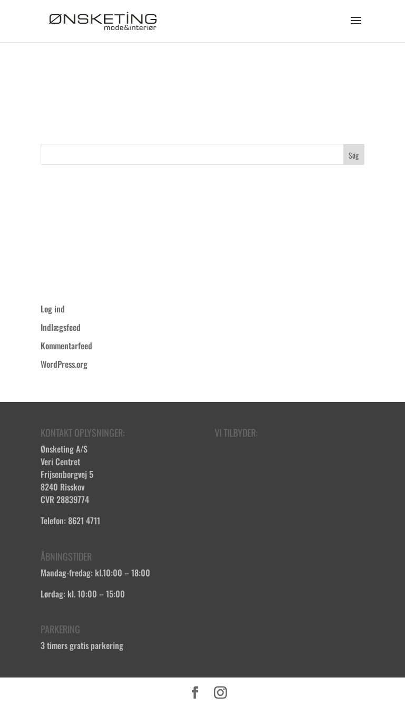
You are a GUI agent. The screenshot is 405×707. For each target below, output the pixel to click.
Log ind (53, 308)
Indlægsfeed (61, 327)
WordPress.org (64, 364)
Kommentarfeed (66, 345)
